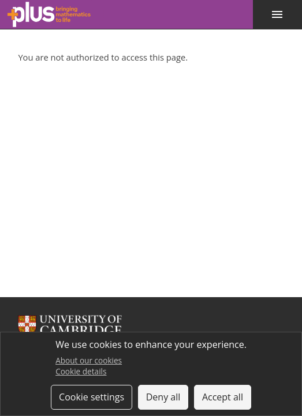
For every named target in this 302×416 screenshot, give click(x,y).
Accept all (222, 397)
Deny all (163, 397)
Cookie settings (91, 397)
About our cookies (88, 360)
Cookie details (80, 371)
